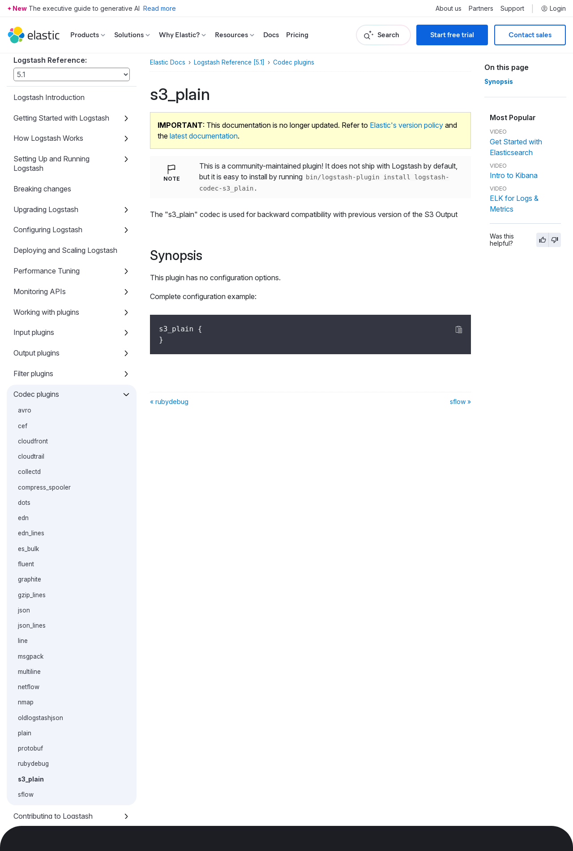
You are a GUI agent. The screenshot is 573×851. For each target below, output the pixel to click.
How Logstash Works (48, 88)
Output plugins (36, 303)
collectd (29, 422)
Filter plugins (33, 323)
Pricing (297, 34)
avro (24, 360)
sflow (26, 744)
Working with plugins (46, 262)
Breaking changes (42, 139)
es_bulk (28, 499)
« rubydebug (169, 401)
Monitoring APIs (39, 241)
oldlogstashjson (40, 668)
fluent (26, 514)
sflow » (460, 401)
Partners (481, 8)
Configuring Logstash (47, 179)
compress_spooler (44, 437)
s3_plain (31, 729)
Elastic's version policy (406, 125)
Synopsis (498, 81)
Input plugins (33, 282)
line (23, 591)
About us (449, 8)
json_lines (32, 575)
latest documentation (204, 135)
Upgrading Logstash (45, 159)
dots (24, 452)
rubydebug (33, 713)
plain (24, 683)
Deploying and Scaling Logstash (65, 200)
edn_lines (31, 483)
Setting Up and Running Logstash (51, 113)
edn (23, 468)
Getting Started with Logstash (61, 68)
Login (553, 8)
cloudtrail (31, 406)
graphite (29, 529)
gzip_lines (32, 545)
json (24, 560)
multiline (29, 621)
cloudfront (33, 391)
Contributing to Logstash (53, 766)
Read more (159, 8)
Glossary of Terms (43, 786)
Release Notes (37, 807)
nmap (26, 652)
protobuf (30, 698)
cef (22, 376)
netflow (28, 637)
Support (512, 8)
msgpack (30, 606)
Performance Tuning (46, 221)
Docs (271, 34)
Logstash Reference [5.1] (229, 62)
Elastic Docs (167, 62)
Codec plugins (36, 344)
